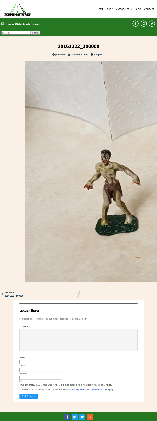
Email (23, 358)
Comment (25, 318)
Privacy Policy (79, 382)
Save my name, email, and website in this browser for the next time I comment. (65, 377)
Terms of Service (99, 382)
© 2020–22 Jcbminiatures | (68, 417)
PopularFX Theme (95, 417)
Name (23, 350)
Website (24, 366)
